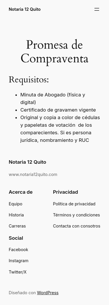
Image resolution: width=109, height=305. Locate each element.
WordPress (47, 292)
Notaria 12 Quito (25, 9)
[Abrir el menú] (96, 9)
